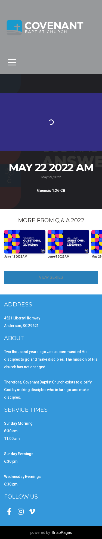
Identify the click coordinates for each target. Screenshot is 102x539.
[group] (24, 246)
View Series (51, 277)
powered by (51, 532)
